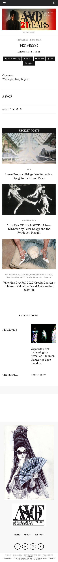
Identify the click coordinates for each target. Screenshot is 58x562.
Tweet (47, 277)
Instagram (22, 40)
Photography (27, 277)
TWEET (39, 59)
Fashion (31, 220)
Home (17, 535)
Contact (39, 535)
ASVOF (37, 51)
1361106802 (38, 375)
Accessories (12, 275)
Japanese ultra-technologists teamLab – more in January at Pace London (43, 355)
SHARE (27, 59)
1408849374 (10, 375)
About (27, 535)
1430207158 (9, 329)
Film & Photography (41, 275)
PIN (50, 59)
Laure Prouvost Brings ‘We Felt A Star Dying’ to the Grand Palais (29, 176)
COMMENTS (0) (12, 59)
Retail (39, 277)
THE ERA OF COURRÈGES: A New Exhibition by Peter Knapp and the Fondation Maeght (29, 228)
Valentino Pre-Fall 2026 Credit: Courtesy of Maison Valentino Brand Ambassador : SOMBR (29, 286)
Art (29, 169)
